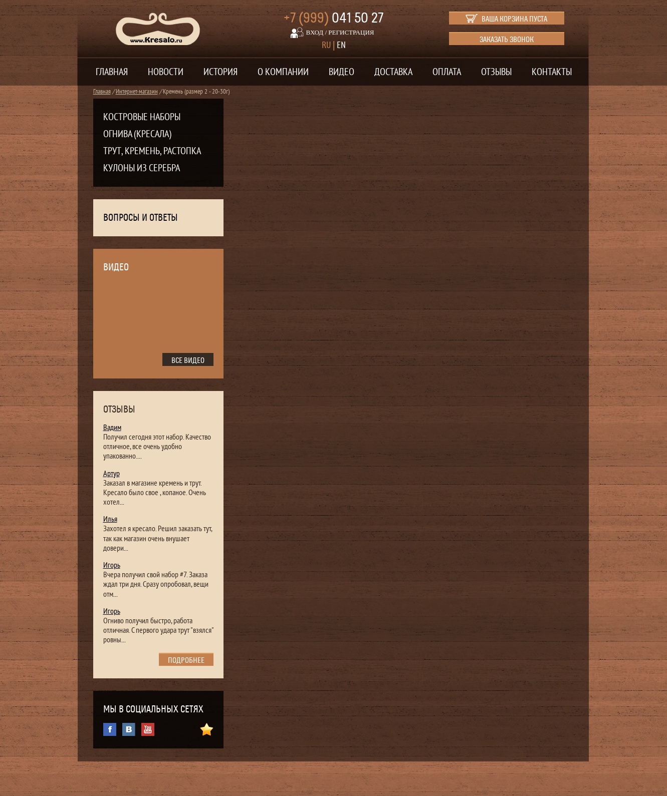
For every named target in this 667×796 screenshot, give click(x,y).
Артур (111, 473)
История (220, 72)
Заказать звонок (507, 39)
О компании (283, 72)
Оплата (446, 72)
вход (315, 32)
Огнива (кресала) (137, 134)
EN (341, 45)
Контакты (552, 72)
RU (326, 45)
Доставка (393, 72)
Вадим (112, 427)
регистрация (351, 32)
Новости (165, 72)
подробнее (186, 660)
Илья (110, 519)
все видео (187, 360)
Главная (112, 72)
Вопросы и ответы (140, 218)
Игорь (111, 565)
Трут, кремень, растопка (152, 151)
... (139, 456)
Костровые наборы (141, 117)
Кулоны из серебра (141, 168)
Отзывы (496, 72)
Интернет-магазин (137, 91)
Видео (341, 72)
